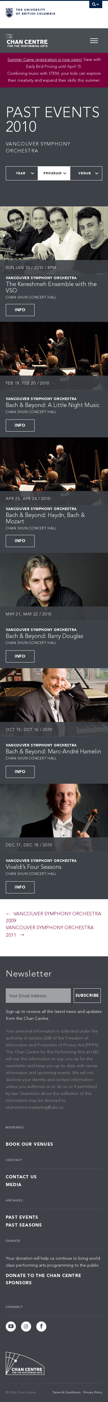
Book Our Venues (29, 1144)
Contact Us (21, 1177)
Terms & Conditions (66, 1392)
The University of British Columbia (39, 12)
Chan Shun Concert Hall (31, 297)
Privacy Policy (92, 1392)
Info (20, 309)
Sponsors (19, 1282)
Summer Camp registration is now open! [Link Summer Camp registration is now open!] (44, 60)
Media (14, 1184)
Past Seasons (24, 1225)
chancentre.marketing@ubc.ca (34, 1108)
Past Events (22, 1217)
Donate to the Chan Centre (43, 1275)
